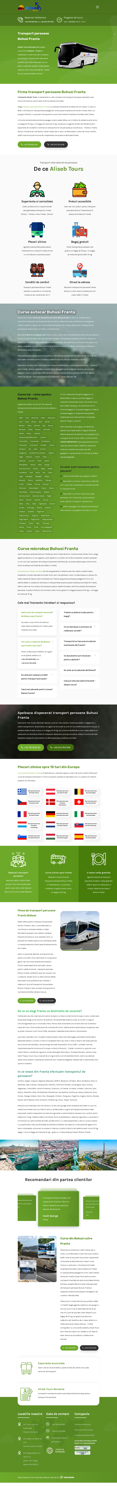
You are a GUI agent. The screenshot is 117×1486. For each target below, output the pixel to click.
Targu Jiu (35, 515)
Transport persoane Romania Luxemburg (34, 825)
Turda (36, 527)
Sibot (34, 504)
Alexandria (51, 418)
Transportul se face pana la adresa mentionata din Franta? (80, 643)
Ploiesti (51, 488)
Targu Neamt (23, 519)
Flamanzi (22, 461)
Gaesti (47, 461)
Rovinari (37, 500)
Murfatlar (39, 480)
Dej (30, 449)
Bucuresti (46, 430)
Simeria (21, 508)
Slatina (39, 508)
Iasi (44, 472)
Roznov (46, 500)
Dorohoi (43, 449)
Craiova (51, 445)
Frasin (39, 461)
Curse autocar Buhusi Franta (29, 773)
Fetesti (37, 457)
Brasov (37, 430)
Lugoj (21, 476)
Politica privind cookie (83, 1430)
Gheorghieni (23, 465)
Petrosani (22, 488)
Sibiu (27, 504)
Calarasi (37, 433)
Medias (47, 476)
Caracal (43, 437)
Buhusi (21, 433)
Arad (20, 422)
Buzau (29, 433)
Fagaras (51, 453)
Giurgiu (46, 465)
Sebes (21, 504)
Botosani (22, 430)
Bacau (33, 422)
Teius (38, 523)
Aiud (27, 418)
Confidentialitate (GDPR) (84, 1435)
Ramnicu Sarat (24, 496)
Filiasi (45, 457)
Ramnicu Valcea (38, 496)
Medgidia (38, 476)
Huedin (50, 469)
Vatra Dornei (46, 531)
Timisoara (46, 523)
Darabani (22, 449)
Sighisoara (43, 504)
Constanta (34, 445)
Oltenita (48, 480)
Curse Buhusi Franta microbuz (30, 571)
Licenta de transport (82, 1424)
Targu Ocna (35, 519)
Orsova (37, 484)
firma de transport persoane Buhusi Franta (51, 318)
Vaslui (37, 531)
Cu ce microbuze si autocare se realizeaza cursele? (80, 629)
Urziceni (29, 531)
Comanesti (23, 445)
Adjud (21, 418)
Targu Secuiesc (47, 519)
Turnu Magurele (46, 527)
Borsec (50, 426)
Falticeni (29, 457)
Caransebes (23, 441)
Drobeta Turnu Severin (37, 453)
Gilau (40, 465)
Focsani (31, 461)
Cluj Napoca (45, 441)
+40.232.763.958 (47, 22)
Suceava (22, 512)
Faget (21, 457)
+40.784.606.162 (31, 22)
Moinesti (22, 480)
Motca (30, 480)
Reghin (49, 496)
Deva (35, 449)
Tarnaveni (22, 523)
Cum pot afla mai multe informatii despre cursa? (80, 683)
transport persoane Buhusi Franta (36, 107)
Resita (21, 500)
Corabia (43, 445)
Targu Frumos (24, 515)
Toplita (21, 527)
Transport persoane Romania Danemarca (62, 803)
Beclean (22, 426)
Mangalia (29, 476)
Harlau (35, 469)
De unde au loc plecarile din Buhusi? (80, 670)
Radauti (46, 492)
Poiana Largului (35, 492)
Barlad (47, 422)
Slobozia (48, 508)
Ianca (38, 472)
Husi (31, 472)
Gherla (32, 465)
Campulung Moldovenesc (28, 437)
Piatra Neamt (33, 488)
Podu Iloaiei (23, 492)
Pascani (46, 484)
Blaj (44, 426)
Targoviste (40, 512)
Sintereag (30, 508)
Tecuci (31, 523)
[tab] (37, 614)
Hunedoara (23, 472)
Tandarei (31, 512)
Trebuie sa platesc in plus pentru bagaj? (80, 614)
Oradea (29, 484)
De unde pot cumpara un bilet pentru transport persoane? (37, 677)
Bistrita (37, 426)
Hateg (43, 469)
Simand (52, 504)
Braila (30, 430)
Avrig (27, 422)
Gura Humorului (24, 469)
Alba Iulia (35, 418)
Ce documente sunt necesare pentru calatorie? (80, 658)
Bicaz (29, 426)
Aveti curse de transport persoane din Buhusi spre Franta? (37, 614)
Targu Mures (45, 515)
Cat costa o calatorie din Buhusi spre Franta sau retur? (37, 644)
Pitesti (43, 488)
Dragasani (22, 453)
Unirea (21, 531)
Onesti (21, 484)
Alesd (43, 418)
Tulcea (29, 527)
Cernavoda (34, 441)
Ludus (50, 472)
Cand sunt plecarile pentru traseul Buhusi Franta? (37, 691)
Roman (29, 500)
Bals (40, 422)
